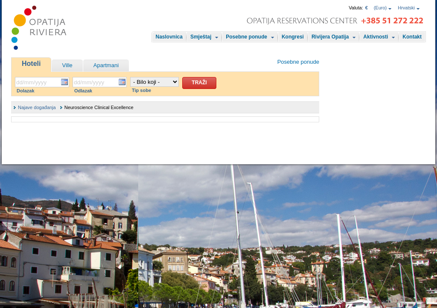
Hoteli (31, 63)
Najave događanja (37, 107)
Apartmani (106, 65)
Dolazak (26, 90)
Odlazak (83, 90)
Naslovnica (169, 37)
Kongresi (293, 37)
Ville (67, 65)
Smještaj (200, 37)
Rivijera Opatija (330, 37)
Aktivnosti (375, 37)
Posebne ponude (246, 37)
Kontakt (412, 37)
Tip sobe (141, 90)
